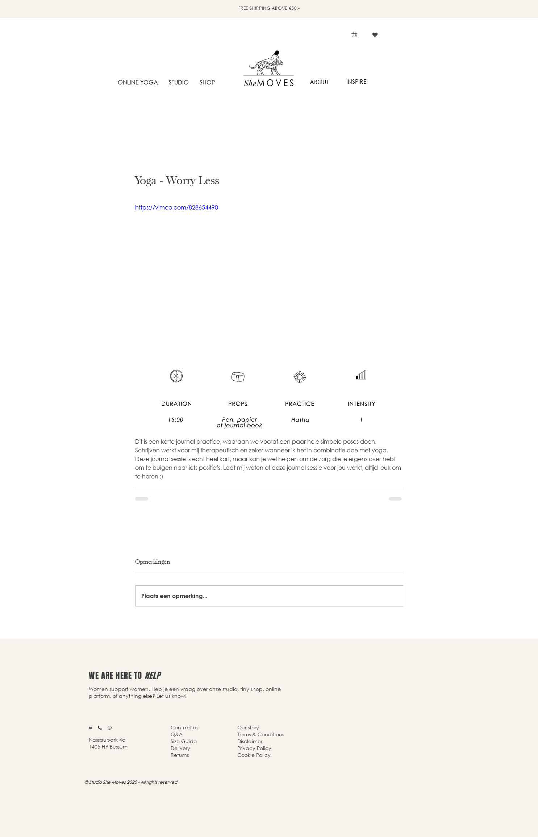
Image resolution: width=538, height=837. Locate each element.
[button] (357, 34)
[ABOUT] (319, 82)
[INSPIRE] (356, 81)
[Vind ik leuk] (375, 34)
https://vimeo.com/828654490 (176, 207)
